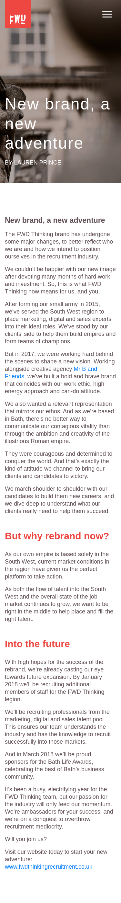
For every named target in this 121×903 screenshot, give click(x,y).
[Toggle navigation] (107, 14)
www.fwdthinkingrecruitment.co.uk (48, 866)
